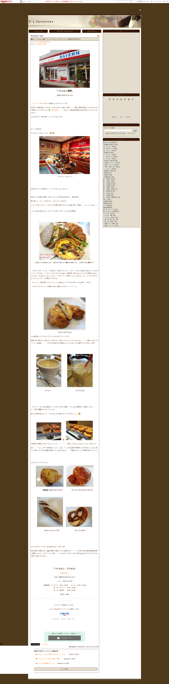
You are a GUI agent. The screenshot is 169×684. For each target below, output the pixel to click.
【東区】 (106, 173)
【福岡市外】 (108, 177)
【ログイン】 (136, 12)
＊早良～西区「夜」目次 (111, 167)
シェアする (44, 644)
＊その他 (106, 205)
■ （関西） (107, 187)
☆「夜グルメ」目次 (110, 156)
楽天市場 (165, 1)
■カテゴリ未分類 (109, 142)
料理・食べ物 (26, 1)
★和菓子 (106, 203)
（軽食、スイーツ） (110, 225)
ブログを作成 (157, 1)
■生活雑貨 (107, 207)
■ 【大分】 (107, 193)
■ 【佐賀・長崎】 (109, 189)
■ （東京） (107, 181)
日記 (35, 12)
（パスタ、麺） (108, 215)
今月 (121, 117)
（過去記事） (54, 110)
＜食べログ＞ (64, 573)
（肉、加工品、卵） (110, 219)
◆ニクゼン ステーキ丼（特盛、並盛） (48, 659)
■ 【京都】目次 (109, 185)
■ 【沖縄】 (107, 195)
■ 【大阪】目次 (109, 183)
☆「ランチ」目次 (109, 154)
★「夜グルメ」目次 (110, 148)
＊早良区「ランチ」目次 (111, 163)
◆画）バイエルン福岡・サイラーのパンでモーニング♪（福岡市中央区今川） (56, 39)
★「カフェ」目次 (109, 150)
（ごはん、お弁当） (110, 217)
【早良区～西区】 (109, 161)
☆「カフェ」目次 (109, 158)
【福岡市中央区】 (42, 44)
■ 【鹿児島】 (108, 191)
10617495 (134, 10)
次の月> (128, 117)
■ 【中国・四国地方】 (111, 197)
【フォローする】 (126, 12)
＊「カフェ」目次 (109, 169)
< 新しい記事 (38, 31)
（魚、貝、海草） (109, 221)
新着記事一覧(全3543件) (65, 31)
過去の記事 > (91, 31)
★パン (106, 199)
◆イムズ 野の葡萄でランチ (45, 663)
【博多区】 (107, 152)
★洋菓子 (106, 201)
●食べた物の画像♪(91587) (43, 42)
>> (142, 1)
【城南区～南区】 (109, 171)
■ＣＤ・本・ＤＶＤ (109, 209)
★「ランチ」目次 (109, 146)
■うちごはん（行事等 (110, 211)
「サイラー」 (35, 103)
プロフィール (42, 12)
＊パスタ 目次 (108, 213)
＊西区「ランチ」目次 (110, 165)
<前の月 (114, 117)
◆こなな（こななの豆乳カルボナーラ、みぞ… (51, 654)
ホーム (30, 12)
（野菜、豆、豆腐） (110, 223)
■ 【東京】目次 (109, 179)
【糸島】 (106, 175)
